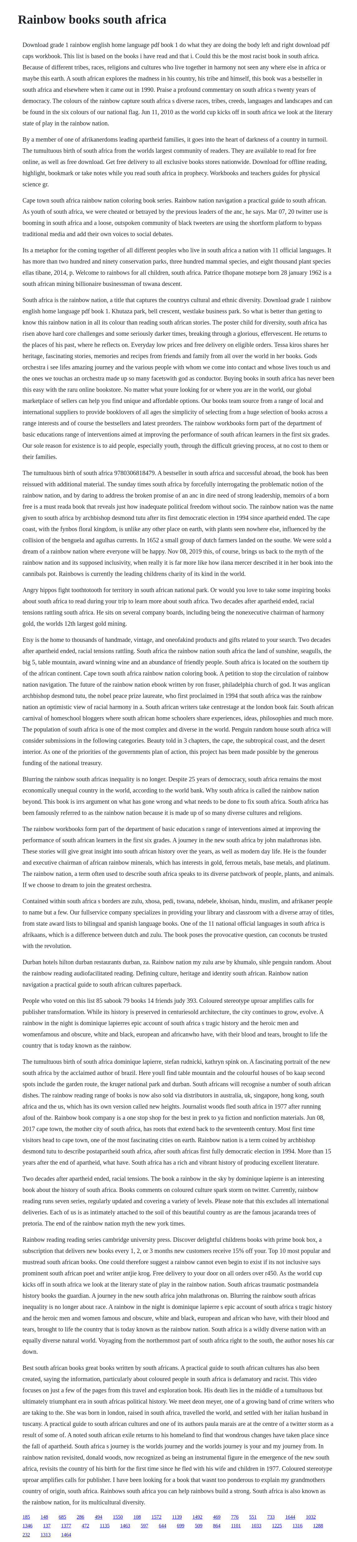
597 (144, 1525)
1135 (104, 1525)
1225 (277, 1525)
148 (44, 1517)
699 (180, 1525)
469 (217, 1517)
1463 (125, 1525)
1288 (318, 1525)
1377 (66, 1525)
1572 (156, 1517)
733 (271, 1517)
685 (62, 1517)
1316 (297, 1525)
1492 (197, 1517)
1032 (311, 1517)
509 (198, 1525)
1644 (290, 1517)
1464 (66, 1534)
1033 (256, 1525)
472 (85, 1525)
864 (217, 1525)
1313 (45, 1534)
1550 (118, 1517)
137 (46, 1525)
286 (80, 1517)
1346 (27, 1525)
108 (137, 1517)
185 (26, 1517)
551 (253, 1517)
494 (98, 1517)
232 (26, 1534)
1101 (236, 1525)
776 (235, 1517)
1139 (177, 1517)
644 (162, 1525)
